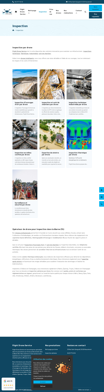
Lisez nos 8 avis (8, 388)
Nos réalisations (68, 11)
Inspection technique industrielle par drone (78, 103)
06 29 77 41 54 (71, 353)
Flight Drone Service (22, 11)
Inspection (43, 12)
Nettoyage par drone (51, 349)
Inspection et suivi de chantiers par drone (50, 103)
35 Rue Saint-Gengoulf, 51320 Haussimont (79, 349)
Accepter (43, 382)
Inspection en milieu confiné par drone (23, 154)
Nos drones (58, 11)
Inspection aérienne (51, 353)
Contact (79, 11)
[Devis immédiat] (101, 190)
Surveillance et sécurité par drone (22, 204)
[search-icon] (85, 11)
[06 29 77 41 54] (101, 204)
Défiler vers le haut (84, 390)
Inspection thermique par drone (78, 154)
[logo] (7, 11)
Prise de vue (51, 11)
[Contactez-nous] (101, 197)
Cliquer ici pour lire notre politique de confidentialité (42, 377)
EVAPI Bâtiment (27, 390)
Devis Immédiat (95, 8)
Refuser (42, 386)
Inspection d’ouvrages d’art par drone (24, 103)
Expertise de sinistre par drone (50, 154)
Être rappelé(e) (95, 15)
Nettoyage (32, 11)
